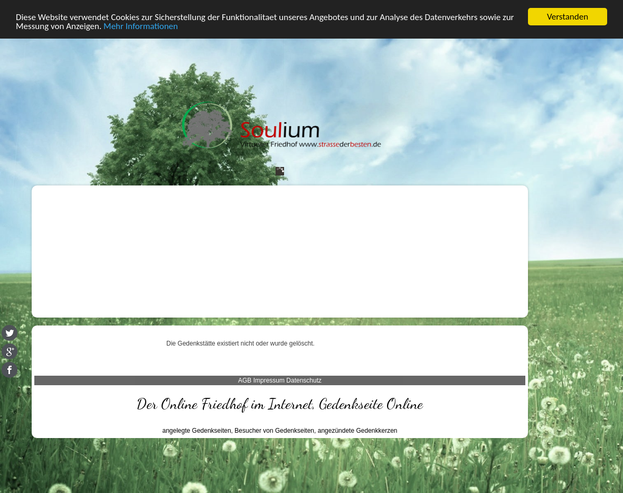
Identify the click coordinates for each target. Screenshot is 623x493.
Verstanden (567, 16)
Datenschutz (304, 380)
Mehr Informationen (140, 25)
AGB (244, 380)
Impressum (269, 380)
